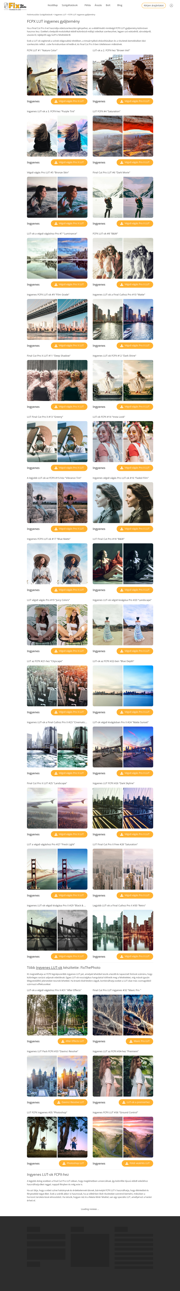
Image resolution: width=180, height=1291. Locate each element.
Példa (88, 5)
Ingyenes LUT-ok (49, 967)
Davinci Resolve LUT (72, 1102)
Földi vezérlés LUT (139, 1163)
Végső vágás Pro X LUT (71, 101)
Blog (119, 5)
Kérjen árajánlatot (154, 5)
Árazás (98, 5)
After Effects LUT (74, 1041)
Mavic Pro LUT (141, 1041)
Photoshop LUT (75, 1163)
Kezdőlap (53, 5)
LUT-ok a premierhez (138, 1102)
